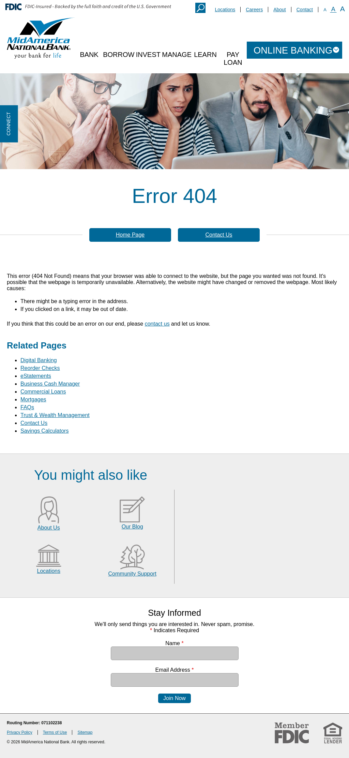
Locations (225, 9)
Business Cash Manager (50, 384)
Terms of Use (55, 732)
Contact (305, 9)
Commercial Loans (43, 392)
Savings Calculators (44, 431)
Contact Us (218, 235)
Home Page (130, 235)
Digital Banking (38, 360)
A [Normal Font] (333, 9)
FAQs (27, 407)
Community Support (132, 574)
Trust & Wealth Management (55, 415)
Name (174, 643)
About (279, 9)
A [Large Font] (342, 9)
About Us (48, 528)
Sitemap (84, 732)
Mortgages (33, 399)
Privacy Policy (19, 732)
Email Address (174, 670)
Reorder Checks (40, 368)
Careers (254, 9)
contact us (157, 324)
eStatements (35, 376)
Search (200, 8)
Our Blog (132, 527)
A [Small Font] (325, 9)
